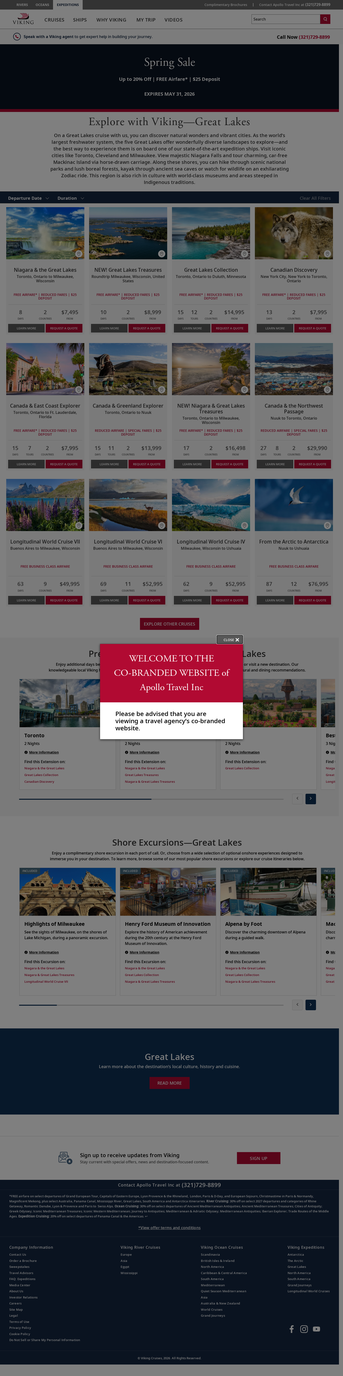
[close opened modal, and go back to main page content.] (230, 639)
